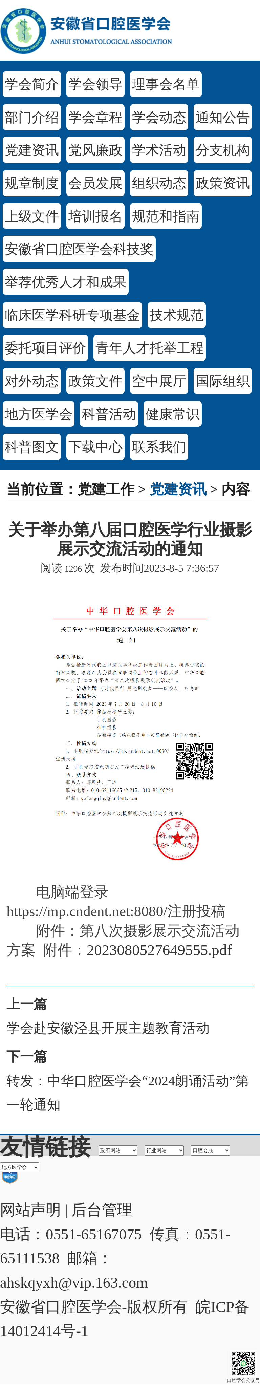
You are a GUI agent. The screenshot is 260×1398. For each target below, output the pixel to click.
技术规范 (177, 315)
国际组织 (223, 381)
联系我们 (159, 447)
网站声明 (30, 1209)
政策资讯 (223, 183)
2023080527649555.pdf (159, 949)
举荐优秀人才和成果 (66, 282)
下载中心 (95, 447)
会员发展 (95, 183)
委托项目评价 (45, 348)
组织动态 (159, 183)
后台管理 (101, 1209)
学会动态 (159, 117)
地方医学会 (38, 414)
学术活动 (159, 150)
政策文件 (95, 381)
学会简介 (32, 84)
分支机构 (223, 150)
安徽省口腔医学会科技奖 (79, 249)
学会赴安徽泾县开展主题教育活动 (108, 1028)
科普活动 (109, 414)
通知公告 (223, 117)
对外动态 (32, 381)
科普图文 (32, 447)
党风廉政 (95, 150)
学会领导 (95, 84)
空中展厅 (159, 381)
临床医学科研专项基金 (72, 315)
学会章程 (95, 117)
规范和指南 (166, 216)
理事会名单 (166, 84)
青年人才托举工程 (149, 348)
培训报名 (95, 216)
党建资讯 (32, 150)
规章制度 (32, 183)
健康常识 (173, 414)
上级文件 (32, 216)
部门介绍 (32, 117)
